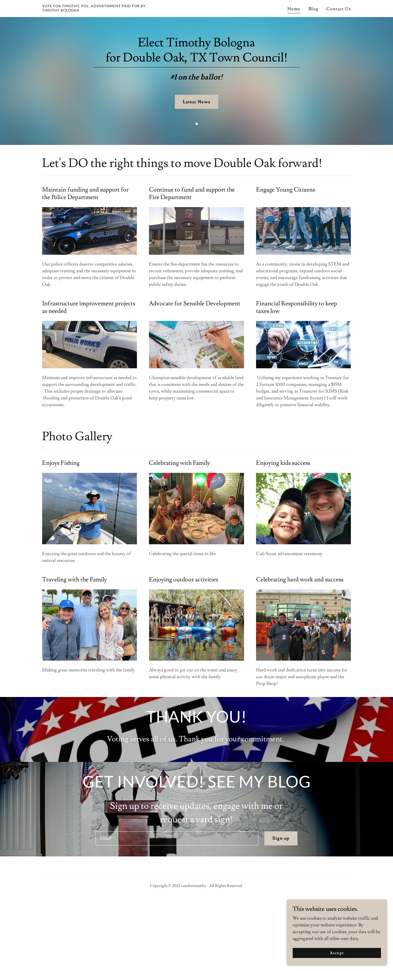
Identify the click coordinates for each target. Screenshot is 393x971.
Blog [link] (313, 9)
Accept (337, 952)
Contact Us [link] (338, 9)
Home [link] (293, 9)
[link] (96, 10)
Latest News (196, 102)
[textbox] (177, 907)
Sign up (280, 906)
